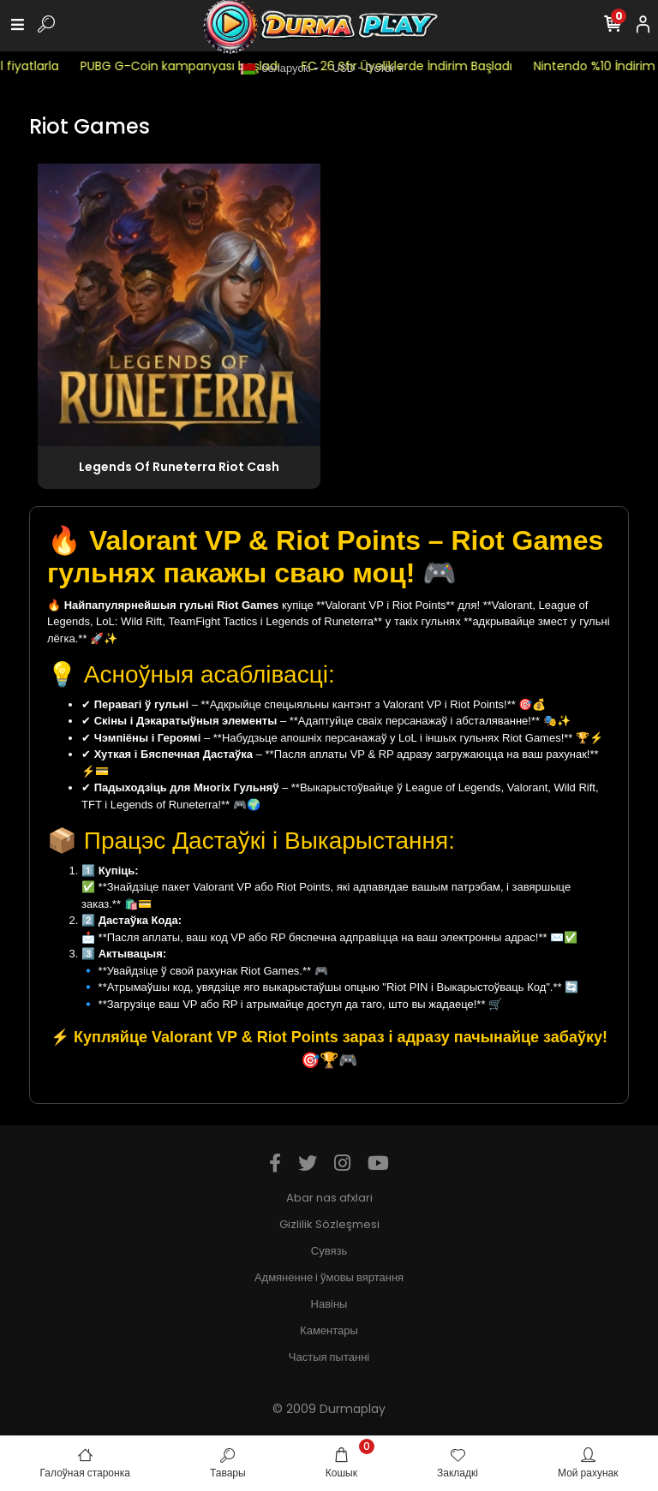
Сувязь (329, 1251)
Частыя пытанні (329, 1357)
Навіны (329, 1304)
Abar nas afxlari (329, 1198)
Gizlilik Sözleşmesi (329, 1224)
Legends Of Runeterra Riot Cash (179, 466)
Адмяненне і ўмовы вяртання (329, 1277)
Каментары (329, 1330)
